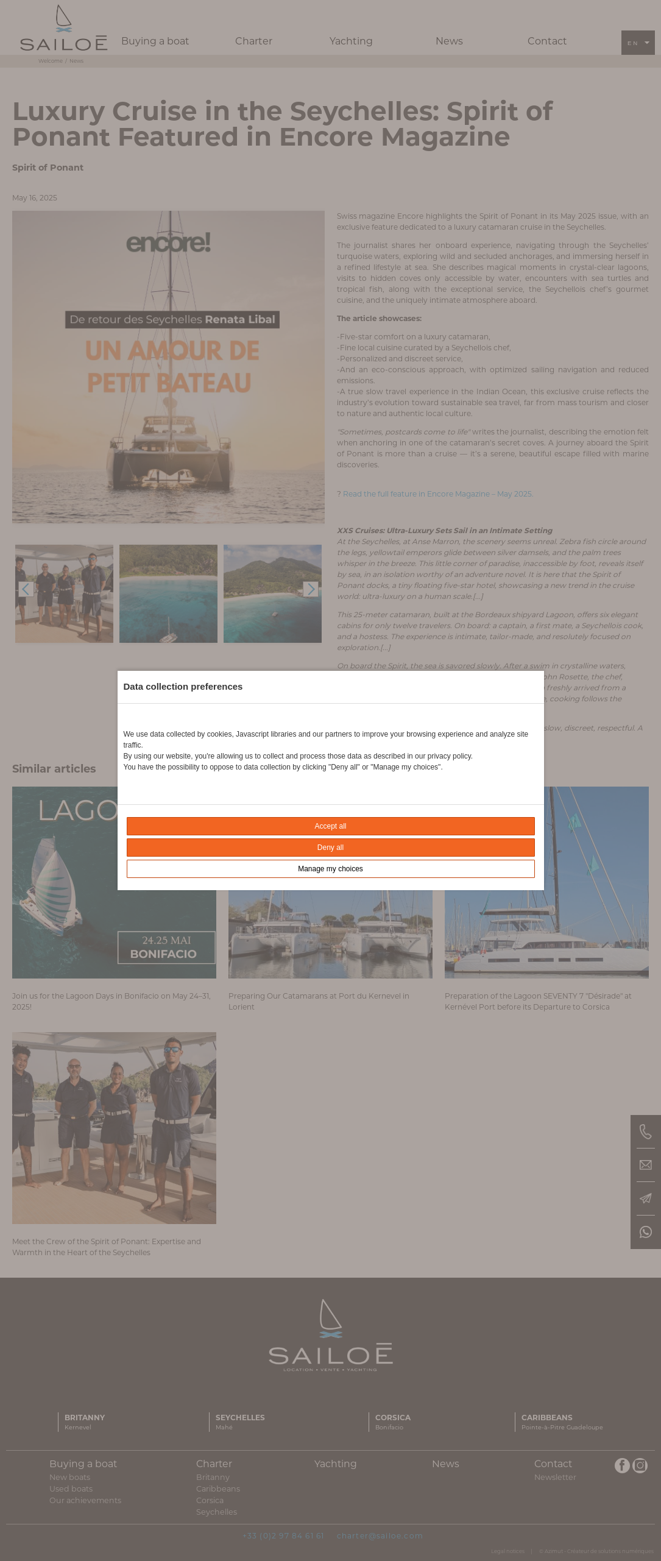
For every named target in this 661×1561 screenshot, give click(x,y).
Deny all (330, 847)
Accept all (330, 826)
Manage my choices (330, 869)
